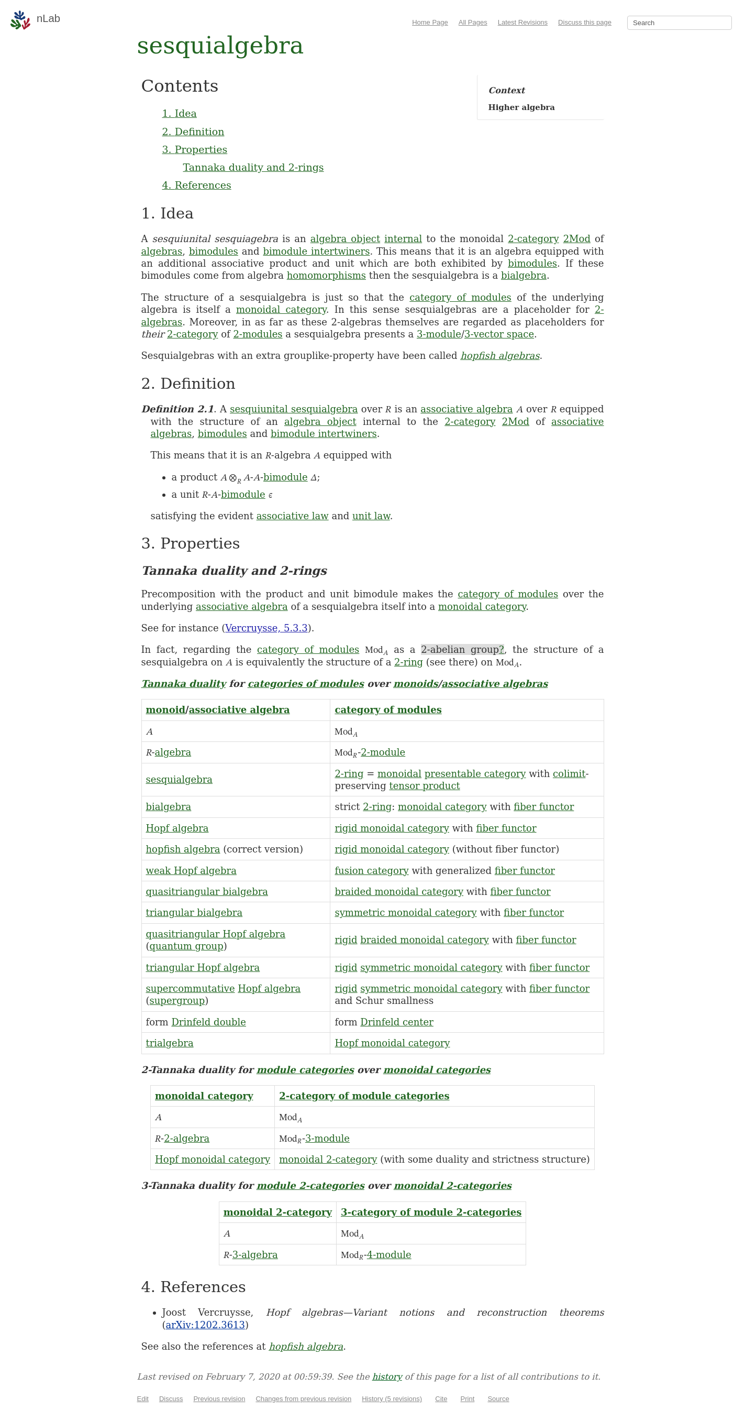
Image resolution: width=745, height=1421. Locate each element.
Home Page (430, 22)
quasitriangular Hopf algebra (216, 933)
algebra (173, 752)
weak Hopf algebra (191, 870)
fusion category (371, 870)
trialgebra (170, 1042)
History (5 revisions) (392, 1399)
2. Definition (193, 131)
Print (468, 1399)
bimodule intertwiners (316, 251)
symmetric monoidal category (405, 912)
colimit (569, 773)
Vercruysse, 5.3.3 (266, 627)
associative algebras (494, 683)
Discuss (171, 1399)
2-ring (408, 662)
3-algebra (255, 1254)
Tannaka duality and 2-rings (253, 167)
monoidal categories (437, 1069)
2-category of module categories (364, 1095)
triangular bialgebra (194, 912)
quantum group (187, 946)
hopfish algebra (183, 849)
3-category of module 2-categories (431, 1212)
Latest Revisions (523, 22)
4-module (389, 1254)
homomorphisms (326, 275)
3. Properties (195, 149)
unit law (371, 515)
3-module (439, 334)
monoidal (399, 773)
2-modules (257, 334)
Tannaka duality (183, 683)
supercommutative (190, 988)
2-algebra (186, 1138)
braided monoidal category (399, 891)
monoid (166, 709)
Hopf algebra (177, 828)
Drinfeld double (208, 1022)
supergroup (177, 1000)
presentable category (475, 773)
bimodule (285, 477)
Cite (441, 1399)
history (387, 1377)
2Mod (577, 238)
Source (498, 1399)
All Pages (473, 22)
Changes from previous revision (303, 1399)
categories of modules (306, 683)
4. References (196, 185)
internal (403, 238)
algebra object (345, 238)
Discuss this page (584, 22)
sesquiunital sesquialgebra (294, 408)
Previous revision (219, 1399)
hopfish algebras (499, 355)
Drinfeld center (396, 1022)
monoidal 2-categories (453, 1185)
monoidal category (281, 309)
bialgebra (524, 275)
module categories (305, 1069)
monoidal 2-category (328, 1159)
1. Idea (179, 113)
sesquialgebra (179, 779)
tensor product (424, 785)
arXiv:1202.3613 (205, 1324)
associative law (293, 515)
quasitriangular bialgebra (207, 891)
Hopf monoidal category (392, 1042)
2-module (383, 752)
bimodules (213, 251)
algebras (162, 251)
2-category (533, 238)
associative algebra (466, 408)
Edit (143, 1399)
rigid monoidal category (392, 828)
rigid (346, 939)
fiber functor (544, 806)
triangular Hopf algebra (203, 967)
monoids (415, 683)
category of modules (460, 297)
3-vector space (499, 334)
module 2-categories (310, 1185)
